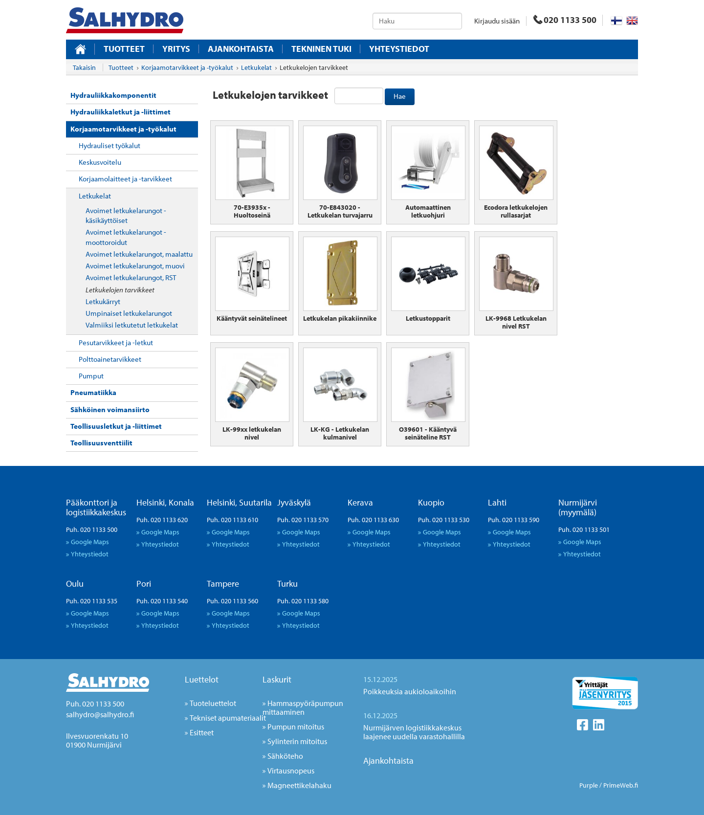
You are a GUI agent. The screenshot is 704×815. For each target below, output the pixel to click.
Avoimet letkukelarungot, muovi (135, 265)
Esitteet (202, 732)
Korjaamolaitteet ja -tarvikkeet (125, 178)
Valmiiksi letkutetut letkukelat (132, 325)
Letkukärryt (103, 301)
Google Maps (90, 541)
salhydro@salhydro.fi (100, 714)
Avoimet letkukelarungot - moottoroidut (126, 236)
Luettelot (202, 679)
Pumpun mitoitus (295, 726)
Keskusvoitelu (100, 162)
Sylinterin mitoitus (297, 741)
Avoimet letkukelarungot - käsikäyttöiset (126, 215)
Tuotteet (124, 48)
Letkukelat (95, 195)
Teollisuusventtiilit (101, 442)
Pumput (91, 375)
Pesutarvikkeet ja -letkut (116, 342)
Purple (588, 785)
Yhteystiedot (399, 48)
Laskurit (277, 679)
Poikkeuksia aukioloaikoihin (409, 691)
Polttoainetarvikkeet (110, 359)
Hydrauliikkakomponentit (113, 95)
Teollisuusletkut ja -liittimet (116, 426)
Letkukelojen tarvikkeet (120, 289)
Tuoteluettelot (213, 703)
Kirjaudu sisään (497, 20)
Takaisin (84, 67)
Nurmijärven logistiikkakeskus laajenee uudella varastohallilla (414, 732)
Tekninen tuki (321, 48)
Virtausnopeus (290, 770)
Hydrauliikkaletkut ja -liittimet (120, 111)
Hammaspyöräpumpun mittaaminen (303, 707)
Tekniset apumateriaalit (228, 718)
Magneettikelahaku (299, 785)
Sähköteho (285, 756)
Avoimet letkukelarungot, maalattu (139, 254)
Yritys (176, 48)
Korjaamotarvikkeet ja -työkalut (123, 128)
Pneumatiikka (93, 392)
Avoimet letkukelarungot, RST (131, 277)
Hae (400, 96)
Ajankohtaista (241, 48)
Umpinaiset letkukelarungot (129, 313)
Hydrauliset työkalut (109, 145)
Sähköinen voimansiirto (110, 409)
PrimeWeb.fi (620, 785)
